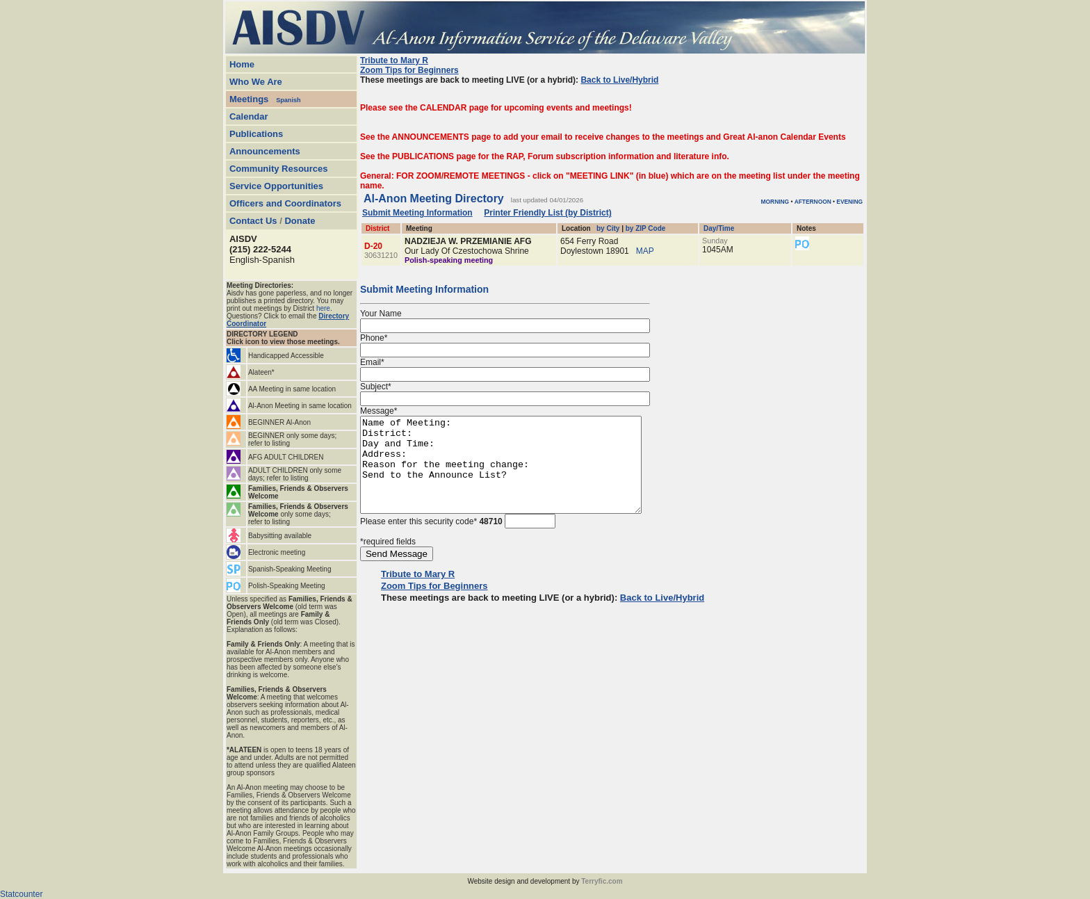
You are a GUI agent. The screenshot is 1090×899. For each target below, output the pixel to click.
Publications (256, 134)
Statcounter (21, 894)
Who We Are (255, 81)
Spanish (288, 100)
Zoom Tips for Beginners (409, 70)
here (323, 308)
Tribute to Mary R (394, 60)
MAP (645, 251)
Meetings (248, 99)
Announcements (264, 151)
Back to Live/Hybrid (619, 80)
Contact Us (253, 221)
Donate (299, 221)
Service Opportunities (276, 186)
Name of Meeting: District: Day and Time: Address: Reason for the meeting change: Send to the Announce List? (517, 474)
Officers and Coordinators (285, 203)
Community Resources (278, 168)
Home (241, 64)
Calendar (248, 116)
